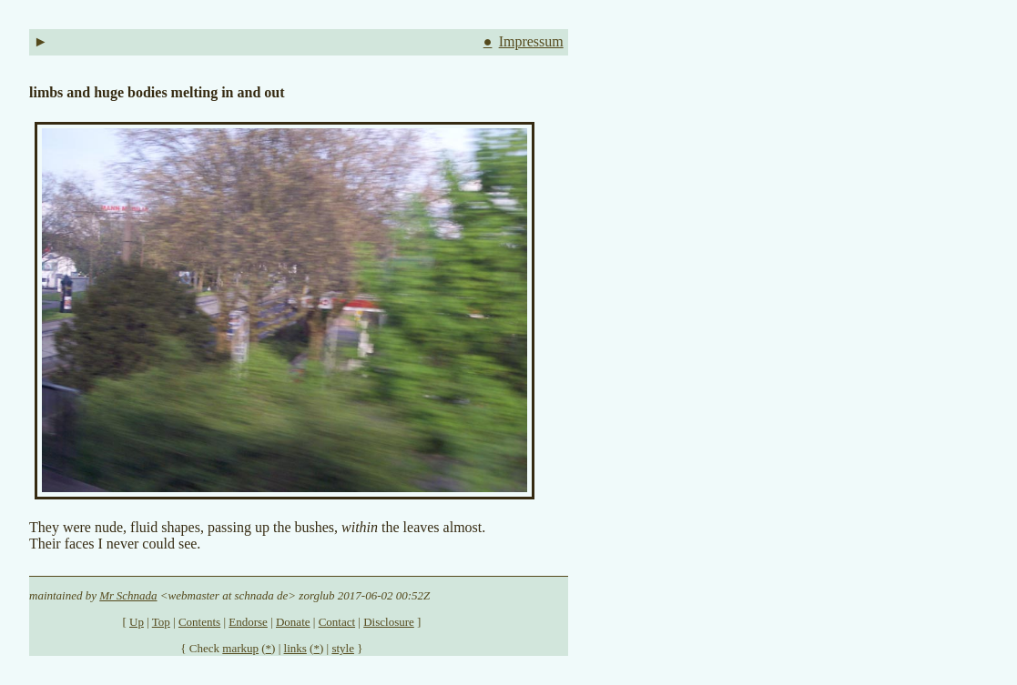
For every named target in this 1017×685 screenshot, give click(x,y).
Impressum (531, 41)
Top (161, 622)
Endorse (248, 622)
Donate (293, 622)
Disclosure (388, 622)
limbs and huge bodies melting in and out (157, 92)
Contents (199, 622)
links (295, 648)
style (342, 648)
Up (136, 622)
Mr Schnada (128, 595)
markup (240, 648)
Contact (337, 622)
